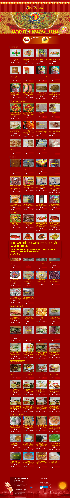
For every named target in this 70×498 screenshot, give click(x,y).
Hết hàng (28, 117)
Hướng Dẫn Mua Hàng (42, 0)
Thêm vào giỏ (18, 62)
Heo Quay (14, 212)
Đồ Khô (13, 157)
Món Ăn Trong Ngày (17, 361)
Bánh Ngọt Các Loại (17, 414)
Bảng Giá (19, 0)
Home (11, 0)
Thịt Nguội (14, 47)
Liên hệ (35, 0)
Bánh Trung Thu (30, 0)
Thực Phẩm (24, 0)
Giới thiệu (14, 0)
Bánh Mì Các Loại (16, 306)
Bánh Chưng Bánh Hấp (18, 101)
